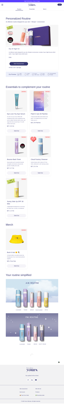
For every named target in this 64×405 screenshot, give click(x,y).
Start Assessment (19, 63)
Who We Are (38, 388)
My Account (22, 392)
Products (37, 392)
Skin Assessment (23, 388)
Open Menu (2, 5)
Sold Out (16, 131)
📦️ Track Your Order (24, 395)
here (20, 67)
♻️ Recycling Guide (39, 395)
